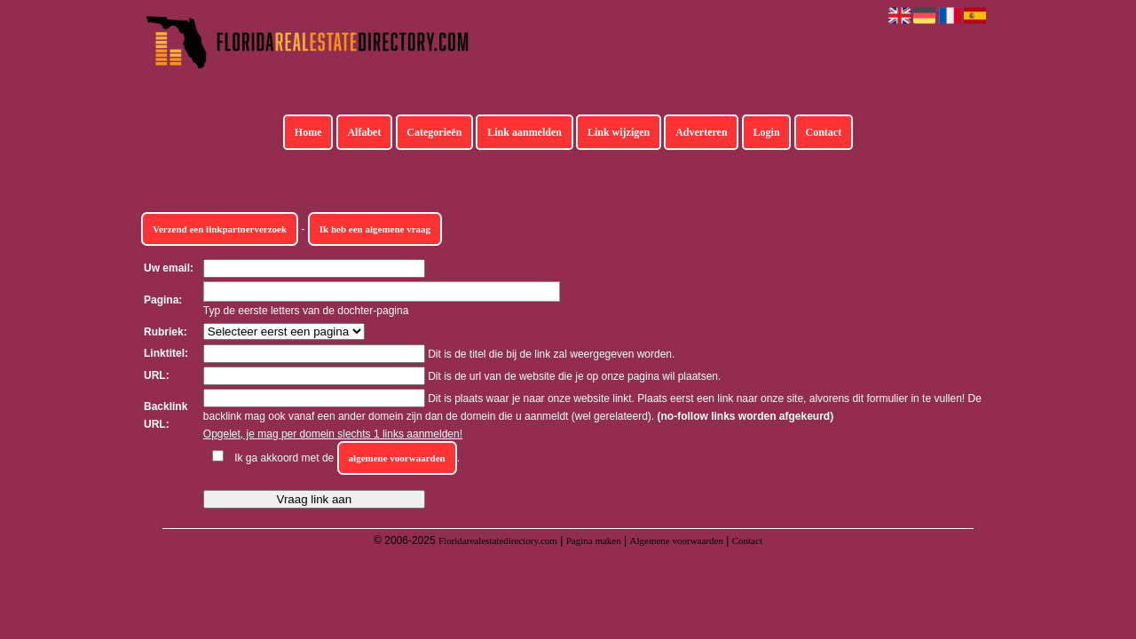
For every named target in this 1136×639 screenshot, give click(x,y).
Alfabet (364, 132)
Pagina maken (593, 540)
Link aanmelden (524, 132)
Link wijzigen (619, 132)
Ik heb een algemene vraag (375, 229)
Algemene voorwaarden (676, 540)
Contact (824, 132)
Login (766, 132)
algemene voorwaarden (397, 458)
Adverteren (701, 132)
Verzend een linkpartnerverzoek (220, 229)
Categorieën (434, 132)
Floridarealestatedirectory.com (497, 540)
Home (308, 132)
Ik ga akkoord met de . (347, 458)
